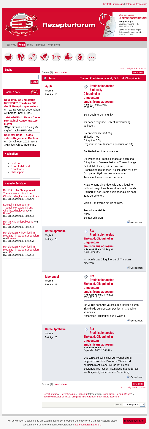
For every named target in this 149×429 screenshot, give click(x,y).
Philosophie (17, 172)
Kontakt (107, 4)
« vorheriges (127, 68)
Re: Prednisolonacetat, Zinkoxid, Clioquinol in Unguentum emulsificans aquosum (99, 238)
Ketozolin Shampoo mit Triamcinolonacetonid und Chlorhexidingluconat (18, 207)
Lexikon (15, 163)
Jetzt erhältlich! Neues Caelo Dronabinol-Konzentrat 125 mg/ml (22, 120)
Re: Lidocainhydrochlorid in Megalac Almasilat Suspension (21, 234)
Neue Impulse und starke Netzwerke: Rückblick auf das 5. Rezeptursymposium (21, 103)
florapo (36, 196)
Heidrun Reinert (123, 394)
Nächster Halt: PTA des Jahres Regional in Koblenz (21, 136)
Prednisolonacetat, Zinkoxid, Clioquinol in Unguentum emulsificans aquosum (99, 93)
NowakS (7, 213)
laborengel (52, 276)
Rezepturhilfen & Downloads (20, 168)
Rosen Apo (12, 238)
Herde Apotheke (55, 231)
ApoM (49, 86)
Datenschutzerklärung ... (88, 424)
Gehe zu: (118, 404)
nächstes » (139, 68)
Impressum (118, 4)
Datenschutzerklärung (136, 4)
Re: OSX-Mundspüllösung (18, 221)
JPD (9, 252)
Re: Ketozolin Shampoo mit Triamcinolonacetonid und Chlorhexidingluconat (19, 193)
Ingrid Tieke (108, 394)
